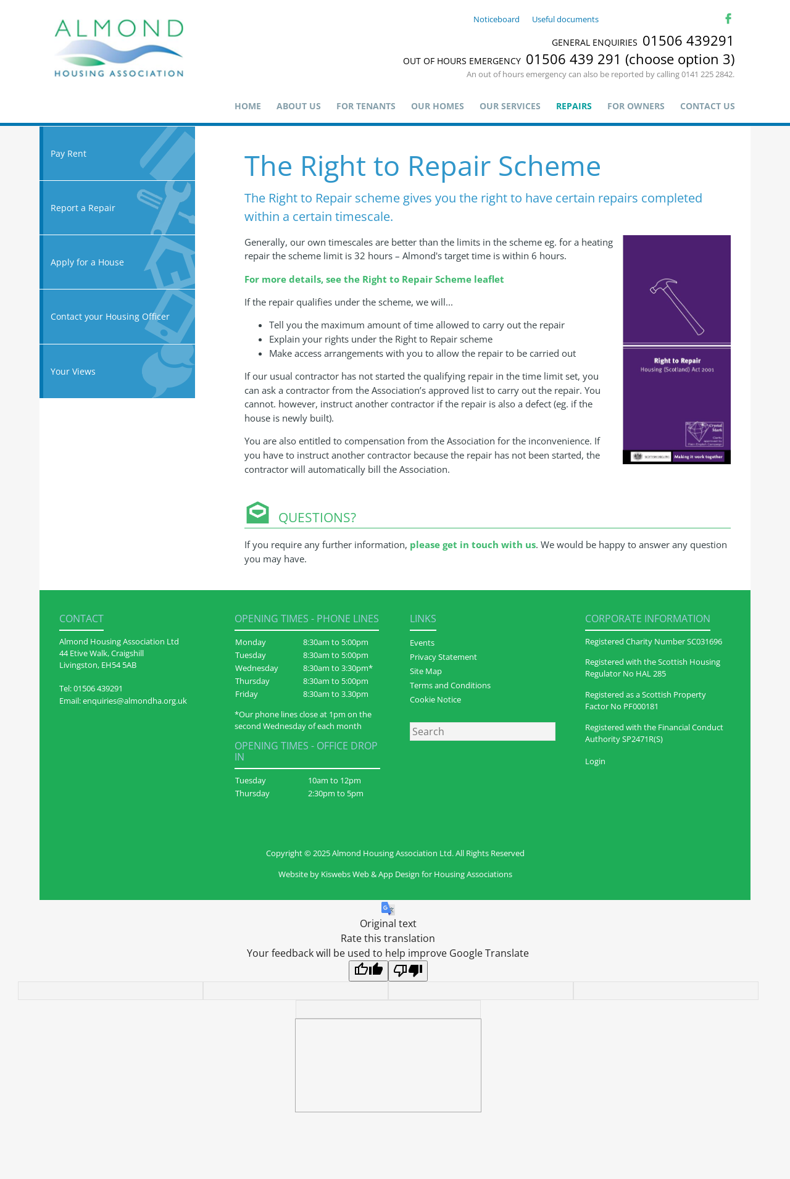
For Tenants (366, 106)
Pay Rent (117, 153)
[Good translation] (368, 970)
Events (422, 642)
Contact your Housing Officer (117, 316)
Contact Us (707, 106)
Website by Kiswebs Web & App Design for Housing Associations (395, 874)
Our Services (510, 106)
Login (595, 761)
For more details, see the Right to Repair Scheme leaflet (374, 279)
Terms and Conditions (450, 685)
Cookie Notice (435, 699)
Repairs (574, 106)
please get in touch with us (473, 544)
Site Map (426, 671)
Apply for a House (117, 262)
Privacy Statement (443, 656)
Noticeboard (496, 19)
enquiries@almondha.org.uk (135, 700)
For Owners (636, 106)
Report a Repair (117, 208)
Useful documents (565, 19)
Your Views (117, 371)
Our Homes (437, 106)
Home (248, 106)
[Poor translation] (408, 970)
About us (298, 106)
